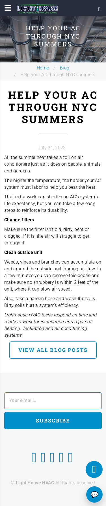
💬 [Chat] (94, 494)
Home (43, 68)
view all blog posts (53, 350)
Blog (64, 68)
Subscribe (53, 420)
